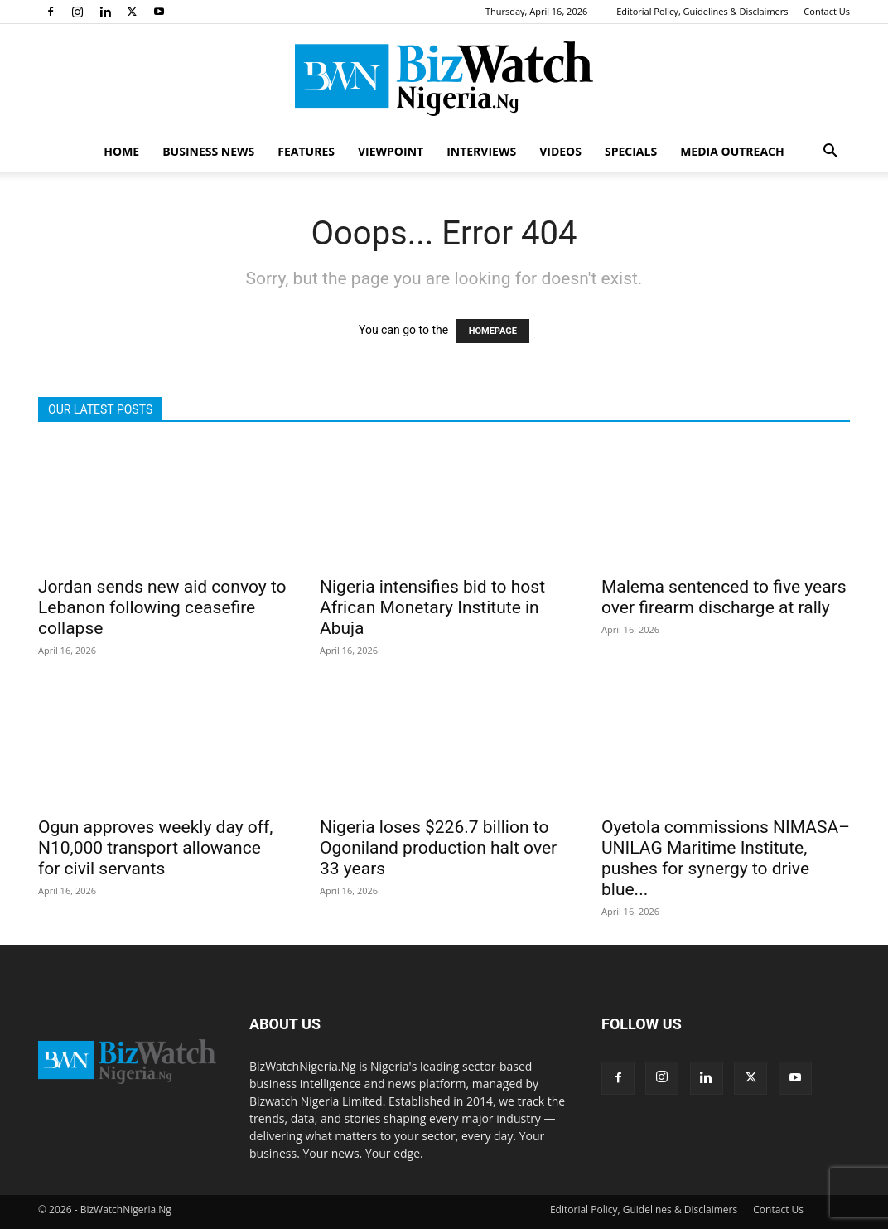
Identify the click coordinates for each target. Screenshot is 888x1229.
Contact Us (827, 11)
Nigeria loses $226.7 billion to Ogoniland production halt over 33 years (438, 847)
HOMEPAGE (493, 331)
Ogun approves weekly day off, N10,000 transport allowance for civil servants (155, 847)
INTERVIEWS (481, 151)
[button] (830, 153)
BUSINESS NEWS (208, 151)
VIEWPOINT (390, 151)
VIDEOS (560, 151)
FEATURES (306, 151)
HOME (121, 151)
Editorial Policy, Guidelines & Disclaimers (702, 11)
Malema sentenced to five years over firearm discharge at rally (724, 597)
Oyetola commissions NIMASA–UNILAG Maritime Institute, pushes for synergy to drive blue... (725, 858)
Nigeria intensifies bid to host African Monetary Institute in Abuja (432, 607)
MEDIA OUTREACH (732, 151)
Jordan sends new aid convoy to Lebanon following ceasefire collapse (162, 607)
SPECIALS (631, 151)
